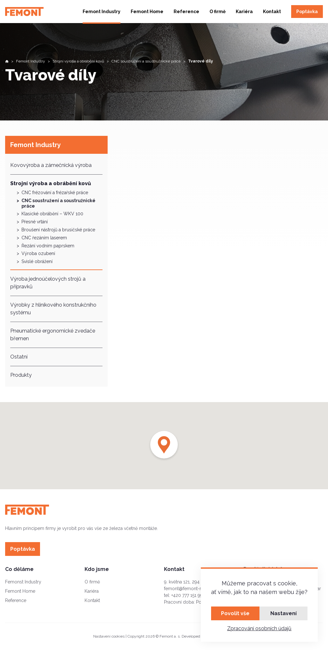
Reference (186, 11)
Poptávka (307, 11)
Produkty (21, 375)
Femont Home (147, 11)
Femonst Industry (23, 581)
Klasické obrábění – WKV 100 (52, 213)
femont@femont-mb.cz (188, 588)
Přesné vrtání (34, 221)
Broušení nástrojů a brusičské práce (58, 229)
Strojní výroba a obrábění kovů (50, 183)
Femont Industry (101, 11)
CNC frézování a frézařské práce (54, 192)
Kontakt (272, 11)
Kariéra (244, 11)
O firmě (217, 11)
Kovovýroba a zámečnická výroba (51, 165)
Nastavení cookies (109, 636)
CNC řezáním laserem (44, 237)
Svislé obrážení (37, 261)
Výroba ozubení (38, 253)
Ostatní (19, 357)
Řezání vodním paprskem (47, 245)
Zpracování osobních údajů (259, 628)
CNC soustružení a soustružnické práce (58, 203)
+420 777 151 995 (188, 595)
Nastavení (283, 613)
